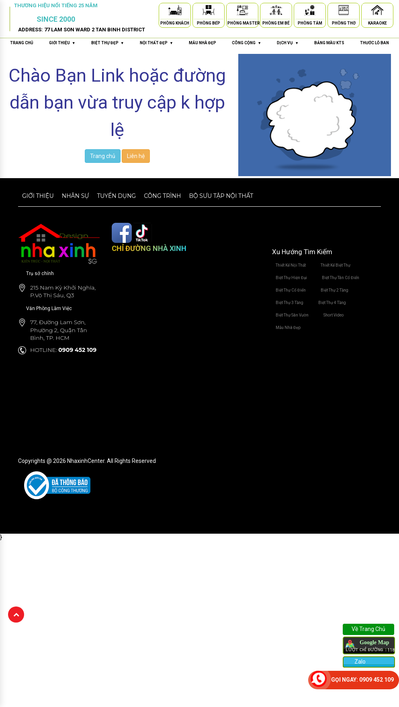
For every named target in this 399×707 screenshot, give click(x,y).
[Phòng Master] (242, 11)
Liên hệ (136, 156)
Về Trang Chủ (368, 629)
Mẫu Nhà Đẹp (288, 327)
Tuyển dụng (116, 195)
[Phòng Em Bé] (276, 11)
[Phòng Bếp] (208, 11)
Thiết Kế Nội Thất (291, 265)
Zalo (359, 661)
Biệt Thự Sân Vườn (292, 315)
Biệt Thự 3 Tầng (289, 302)
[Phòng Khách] (175, 11)
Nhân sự (75, 195)
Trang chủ (21, 43)
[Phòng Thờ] (343, 11)
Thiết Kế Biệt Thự (335, 265)
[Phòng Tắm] (310, 11)
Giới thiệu (38, 195)
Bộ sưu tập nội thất (221, 195)
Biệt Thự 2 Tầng (334, 290)
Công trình (162, 195)
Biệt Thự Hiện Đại (291, 277)
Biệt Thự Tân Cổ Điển (340, 277)
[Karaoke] (377, 11)
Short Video (333, 315)
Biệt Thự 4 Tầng (332, 302)
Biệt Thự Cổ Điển (291, 290)
